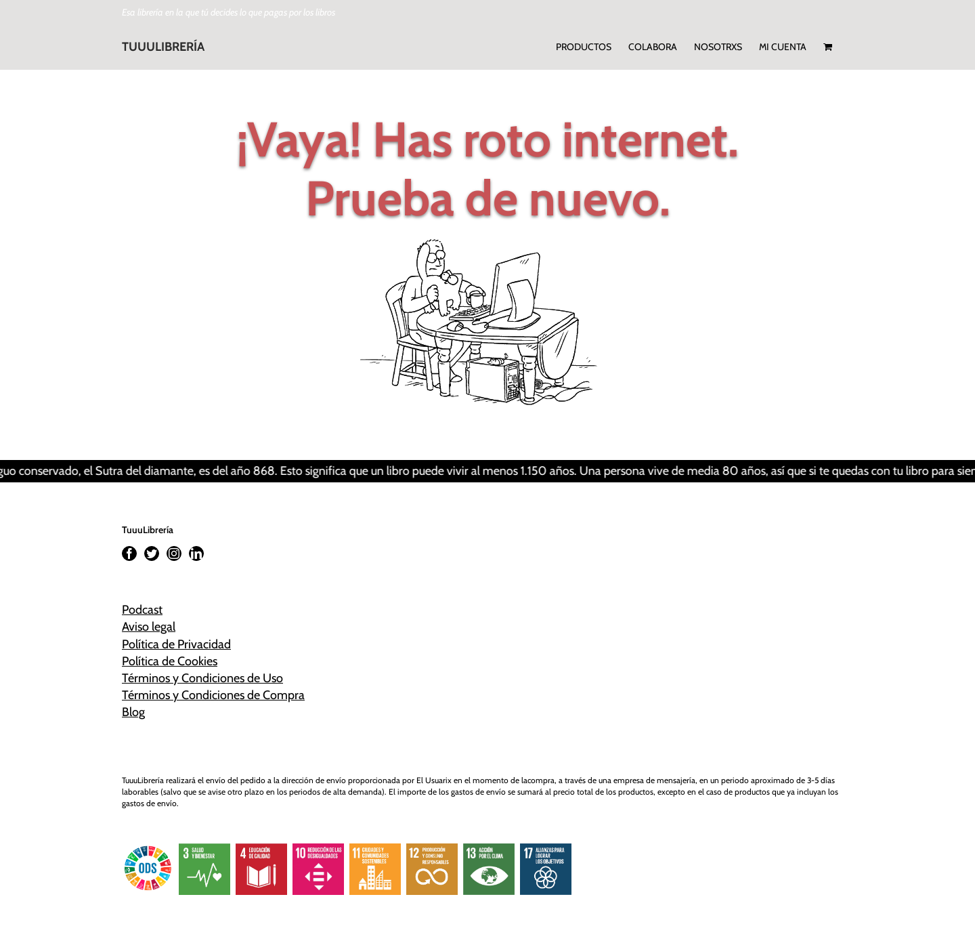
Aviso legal (148, 626)
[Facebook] (129, 553)
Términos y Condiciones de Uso (202, 678)
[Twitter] (151, 553)
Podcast (142, 609)
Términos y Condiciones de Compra (213, 695)
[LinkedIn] (196, 553)
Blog (133, 712)
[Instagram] (174, 553)
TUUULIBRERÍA (163, 46)
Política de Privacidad (176, 644)
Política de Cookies (169, 661)
